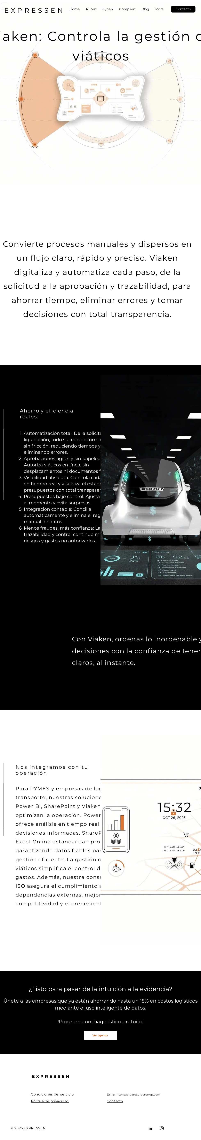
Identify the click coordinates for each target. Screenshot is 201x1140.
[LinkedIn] (150, 1128)
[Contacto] (183, 9)
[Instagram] (161, 1128)
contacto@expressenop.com (139, 1094)
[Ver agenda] (100, 1035)
